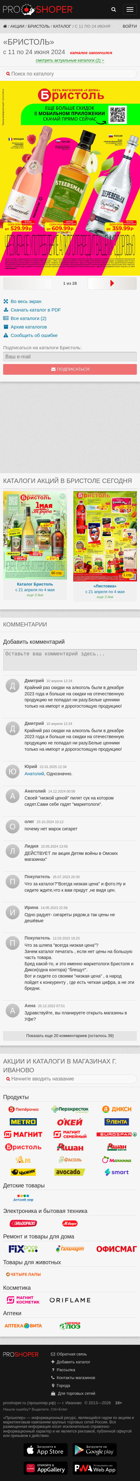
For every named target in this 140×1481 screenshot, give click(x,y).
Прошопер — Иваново (37, 9)
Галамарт (70, 1249)
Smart (116, 1172)
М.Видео (70, 1223)
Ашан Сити (116, 1147)
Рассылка (62, 1369)
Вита (23, 1325)
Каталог (62, 26)
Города (60, 1385)
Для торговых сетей (72, 1393)
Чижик (23, 1172)
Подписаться (70, 369)
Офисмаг (116, 1249)
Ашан (70, 1147)
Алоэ (70, 1325)
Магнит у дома (23, 1134)
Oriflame (70, 1300)
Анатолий (34, 773)
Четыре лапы (23, 1274)
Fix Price (23, 1249)
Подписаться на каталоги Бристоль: (42, 347)
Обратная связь (68, 1354)
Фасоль (70, 1159)
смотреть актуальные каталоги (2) (70, 60)
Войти (130, 26)
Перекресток (70, 1109)
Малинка (116, 1159)
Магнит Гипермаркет (70, 1134)
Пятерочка (23, 1109)
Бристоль (39, 26)
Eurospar (116, 1134)
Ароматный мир (23, 1159)
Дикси (116, 1109)
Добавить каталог (70, 1362)
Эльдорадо (23, 1223)
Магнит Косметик (23, 1300)
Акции (17, 26)
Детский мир (23, 1198)
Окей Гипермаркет (70, 1122)
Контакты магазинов (72, 1377)
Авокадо (70, 1172)
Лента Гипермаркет (116, 1122)
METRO (23, 1122)
